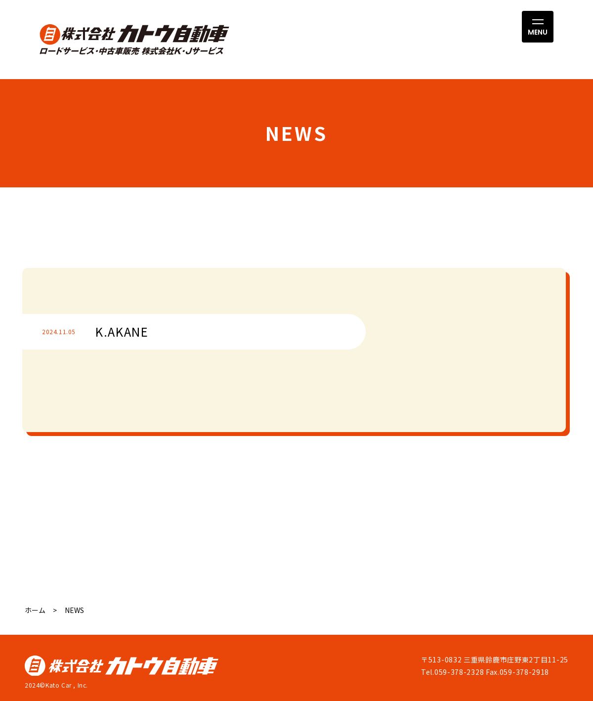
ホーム (35, 610)
